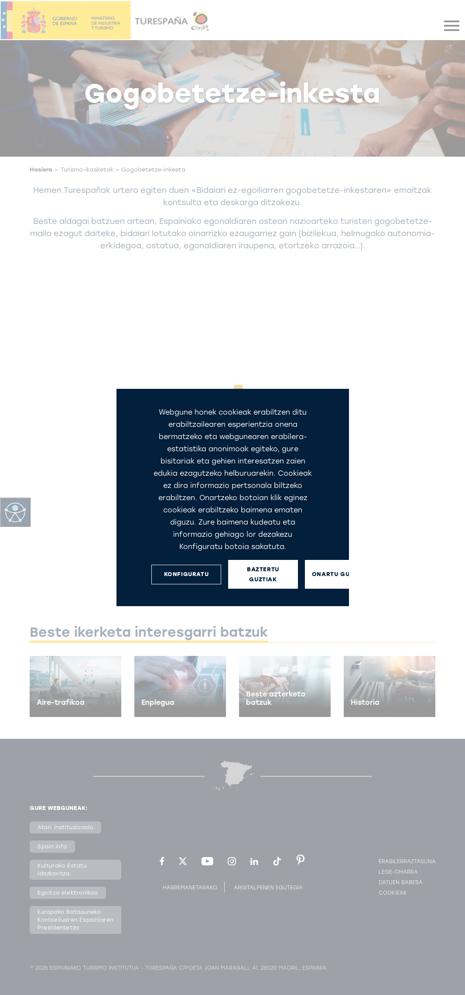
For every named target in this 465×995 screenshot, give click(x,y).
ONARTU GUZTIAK (339, 574)
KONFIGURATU (186, 574)
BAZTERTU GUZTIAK (263, 574)
